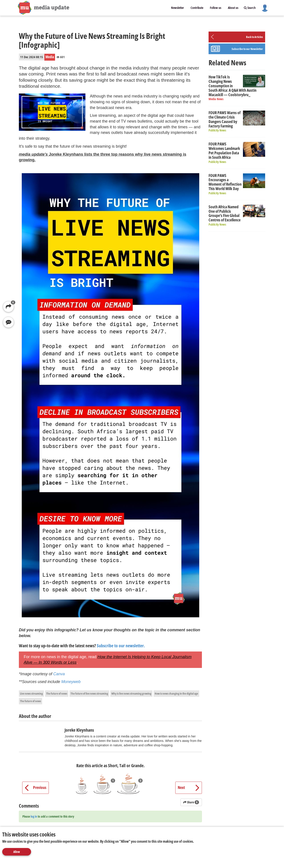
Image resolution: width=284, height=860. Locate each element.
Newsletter (177, 8)
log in (34, 816)
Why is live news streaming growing (131, 693)
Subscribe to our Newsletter (247, 49)
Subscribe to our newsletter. (121, 646)
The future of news (56, 693)
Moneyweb (71, 681)
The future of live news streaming (89, 693)
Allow (16, 852)
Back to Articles (254, 37)
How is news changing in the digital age (176, 693)
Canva (59, 674)
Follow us (215, 8)
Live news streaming (31, 693)
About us (233, 8)
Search (250, 8)
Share (191, 802)
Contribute (197, 8)
